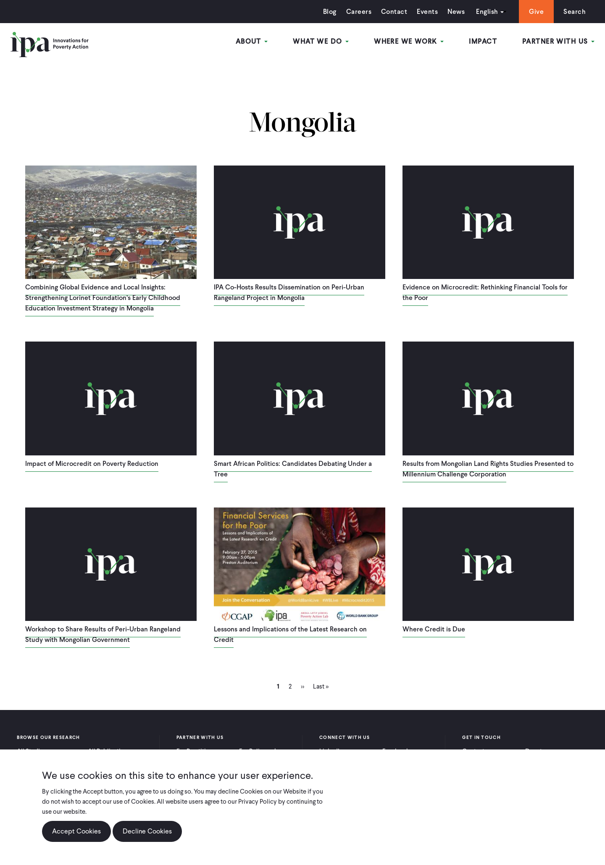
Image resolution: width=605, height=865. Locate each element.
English (487, 11)
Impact (483, 41)
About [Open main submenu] (252, 41)
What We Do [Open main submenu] (321, 41)
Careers (358, 11)
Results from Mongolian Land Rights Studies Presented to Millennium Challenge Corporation (487, 469)
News (456, 11)
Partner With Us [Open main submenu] (558, 41)
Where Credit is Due (433, 629)
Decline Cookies (147, 831)
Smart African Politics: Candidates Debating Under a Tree (293, 469)
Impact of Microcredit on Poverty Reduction (91, 463)
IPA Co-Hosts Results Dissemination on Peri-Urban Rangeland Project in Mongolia (289, 292)
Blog (330, 11)
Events (427, 11)
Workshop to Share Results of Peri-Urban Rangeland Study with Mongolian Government (103, 634)
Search (574, 11)
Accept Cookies (76, 831)
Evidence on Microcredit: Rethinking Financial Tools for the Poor (485, 292)
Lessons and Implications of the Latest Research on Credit (290, 634)
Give (536, 11)
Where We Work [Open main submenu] (409, 41)
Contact (394, 11)
